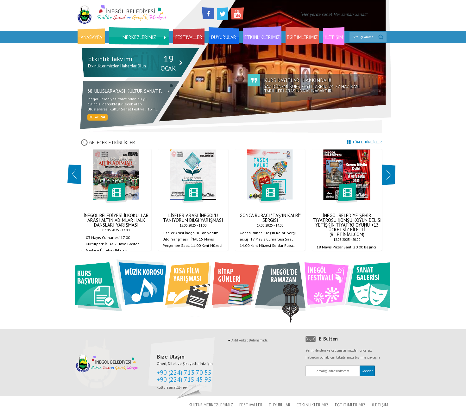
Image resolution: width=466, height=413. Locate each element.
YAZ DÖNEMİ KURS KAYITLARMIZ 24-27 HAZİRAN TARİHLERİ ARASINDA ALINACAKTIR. (321, 86)
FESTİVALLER (188, 37)
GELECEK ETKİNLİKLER (108, 142)
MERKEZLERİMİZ (139, 37)
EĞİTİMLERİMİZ (302, 37)
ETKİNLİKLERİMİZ (262, 37)
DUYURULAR (223, 37)
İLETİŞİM (334, 37)
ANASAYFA (91, 37)
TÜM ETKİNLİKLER (364, 142)
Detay (97, 117)
